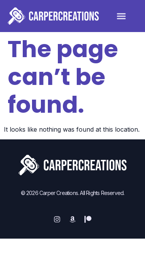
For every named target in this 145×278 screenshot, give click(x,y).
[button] (121, 16)
